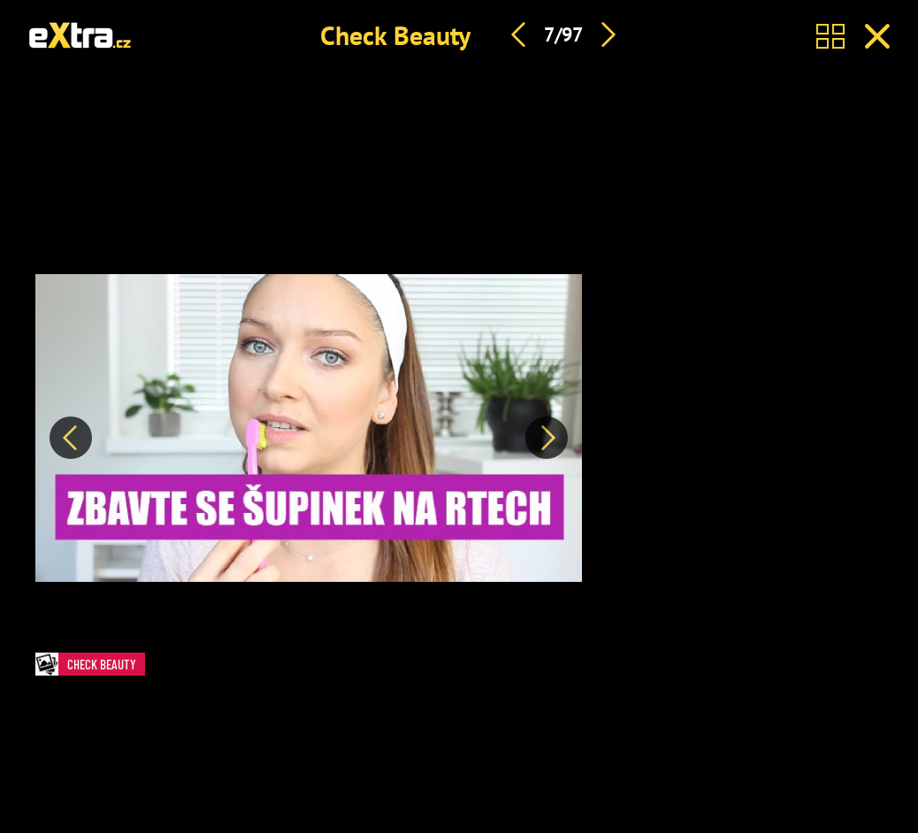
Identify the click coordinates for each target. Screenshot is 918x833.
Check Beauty (395, 35)
